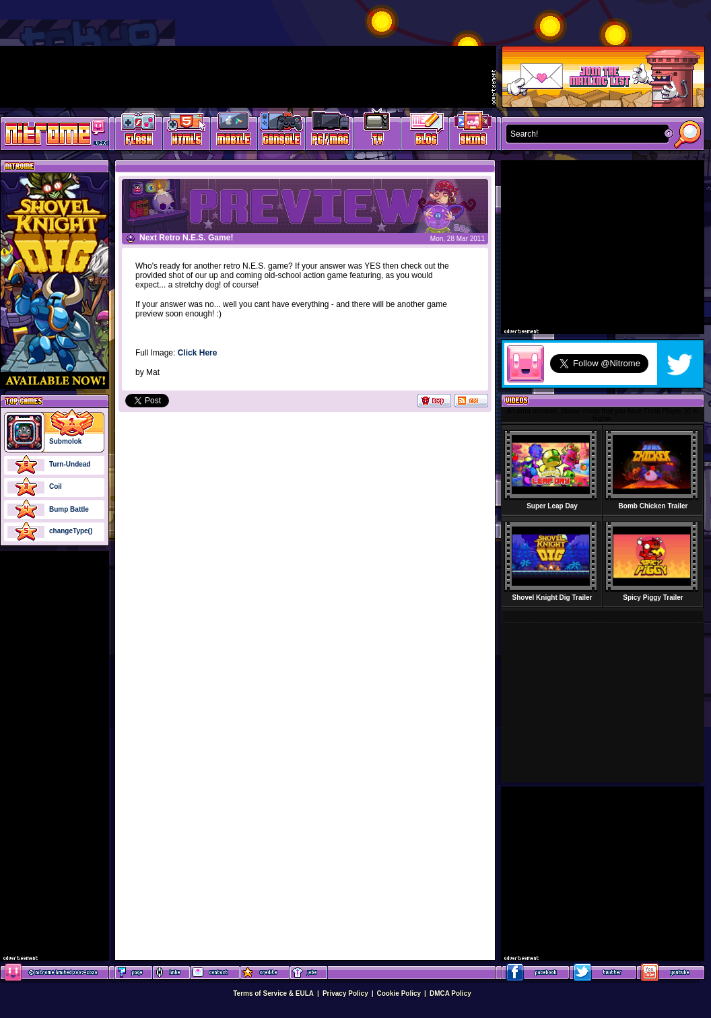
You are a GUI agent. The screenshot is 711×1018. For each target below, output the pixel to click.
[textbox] (584, 134)
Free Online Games (138, 131)
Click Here (197, 353)
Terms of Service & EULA (273, 993)
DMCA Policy (450, 993)
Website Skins (472, 131)
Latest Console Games (282, 131)
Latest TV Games (377, 131)
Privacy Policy (345, 993)
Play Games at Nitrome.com (49, 132)
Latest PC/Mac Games (329, 131)
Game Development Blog (425, 131)
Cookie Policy (399, 993)
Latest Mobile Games (234, 131)
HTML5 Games (185, 131)
